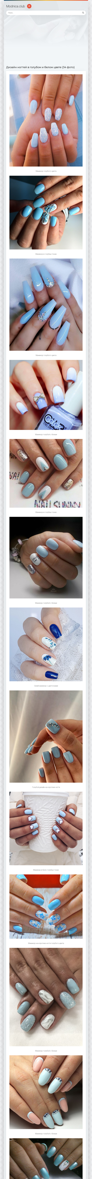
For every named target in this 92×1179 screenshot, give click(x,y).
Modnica (15, 6)
